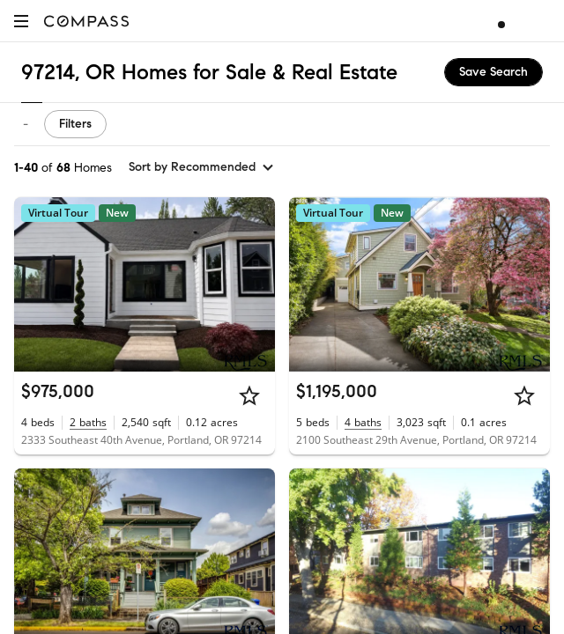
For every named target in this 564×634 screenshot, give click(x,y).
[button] (21, 20)
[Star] (249, 395)
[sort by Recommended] (202, 167)
